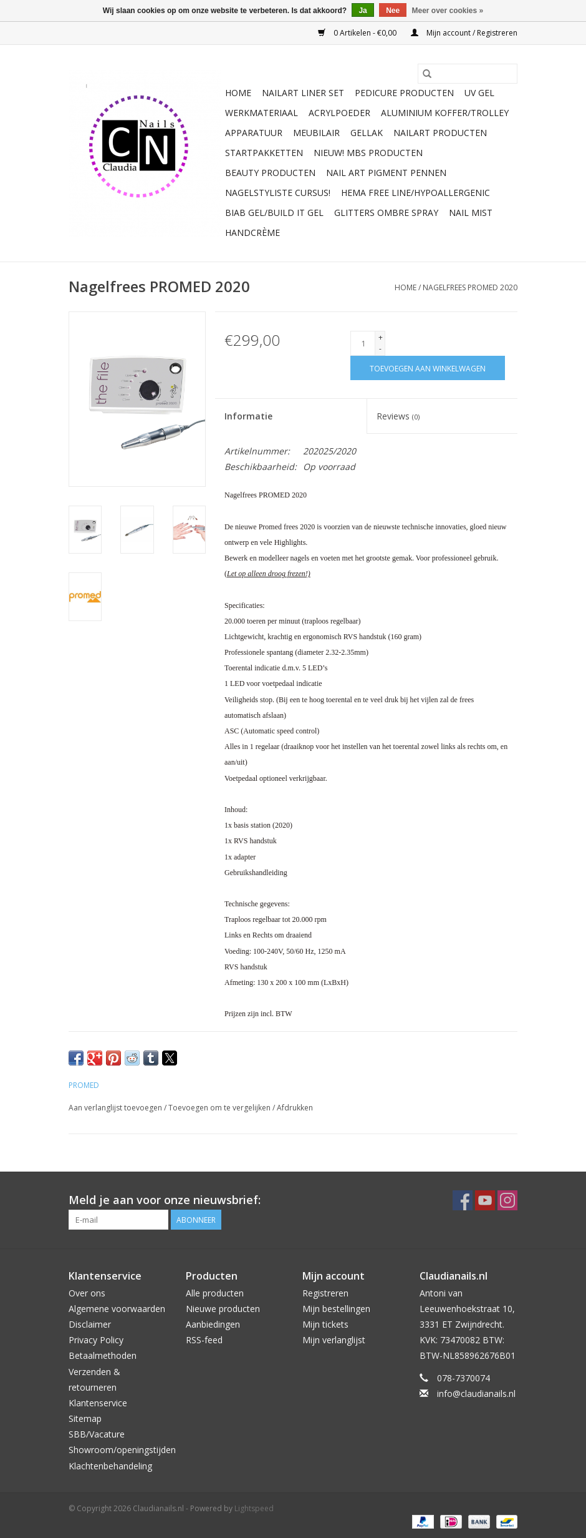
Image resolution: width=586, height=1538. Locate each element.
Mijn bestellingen (336, 1309)
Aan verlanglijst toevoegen (116, 1107)
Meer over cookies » (448, 10)
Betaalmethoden (103, 1355)
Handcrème (252, 232)
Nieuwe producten (223, 1309)
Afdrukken (295, 1107)
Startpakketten (264, 153)
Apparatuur (253, 133)
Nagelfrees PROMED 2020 (470, 287)
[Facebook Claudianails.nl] (463, 1200)
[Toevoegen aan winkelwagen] (427, 368)
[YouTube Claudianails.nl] (485, 1200)
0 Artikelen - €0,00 (358, 32)
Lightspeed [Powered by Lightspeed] (254, 1508)
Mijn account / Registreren (464, 32)
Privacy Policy (96, 1340)
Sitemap (85, 1418)
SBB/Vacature (97, 1434)
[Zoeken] (467, 74)
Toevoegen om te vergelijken (220, 1107)
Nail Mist (470, 212)
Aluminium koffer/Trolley (445, 113)
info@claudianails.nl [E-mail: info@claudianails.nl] (476, 1393)
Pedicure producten (404, 93)
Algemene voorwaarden (117, 1309)
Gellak (366, 133)
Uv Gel (479, 93)
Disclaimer (90, 1324)
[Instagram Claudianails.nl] (507, 1200)
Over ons (87, 1293)
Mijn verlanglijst (333, 1340)
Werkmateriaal (261, 113)
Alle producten (215, 1293)
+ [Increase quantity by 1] (380, 337)
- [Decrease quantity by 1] (380, 348)
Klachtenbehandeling (110, 1466)
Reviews (398, 416)
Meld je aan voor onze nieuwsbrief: (165, 1200)
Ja (362, 10)
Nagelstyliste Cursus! (277, 192)
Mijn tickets (325, 1324)
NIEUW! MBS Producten (368, 153)
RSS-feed (204, 1340)
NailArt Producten (440, 133)
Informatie (248, 416)
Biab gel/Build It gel (274, 212)
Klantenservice (98, 1403)
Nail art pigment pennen (386, 173)
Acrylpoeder (339, 113)
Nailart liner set (303, 93)
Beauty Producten (270, 173)
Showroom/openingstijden (122, 1450)
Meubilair (316, 133)
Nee (393, 10)
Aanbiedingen (213, 1324)
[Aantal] (362, 343)
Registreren (325, 1293)
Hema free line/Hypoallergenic (415, 192)
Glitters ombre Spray (386, 212)
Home (238, 93)
